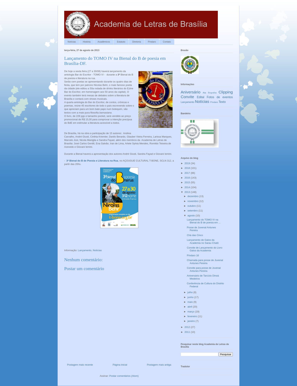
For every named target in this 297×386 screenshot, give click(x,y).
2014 (187, 187)
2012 (187, 327)
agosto (192, 215)
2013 (187, 192)
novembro (193, 201)
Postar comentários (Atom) (124, 375)
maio (191, 302)
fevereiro (193, 316)
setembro (193, 210)
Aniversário (190, 92)
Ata (204, 92)
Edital (200, 97)
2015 (187, 182)
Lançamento (84, 250)
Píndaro (152, 41)
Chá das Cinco (195, 235)
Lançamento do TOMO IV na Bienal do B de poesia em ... (203, 221)
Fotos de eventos (220, 97)
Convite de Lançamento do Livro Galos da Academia (204, 249)
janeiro (192, 321)
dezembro (193, 196)
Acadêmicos (104, 41)
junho (191, 297)
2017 (187, 173)
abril (190, 306)
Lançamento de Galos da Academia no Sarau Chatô (202, 241)
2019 (187, 163)
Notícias (72, 41)
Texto (222, 101)
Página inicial (120, 364)
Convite (187, 97)
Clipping (226, 92)
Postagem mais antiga (159, 364)
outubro (192, 205)
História (87, 41)
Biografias (212, 93)
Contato (167, 41)
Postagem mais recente (80, 364)
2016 (187, 177)
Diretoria (136, 41)
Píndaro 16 (193, 255)
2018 (187, 168)
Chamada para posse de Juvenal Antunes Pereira (205, 262)
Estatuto (121, 41)
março (191, 311)
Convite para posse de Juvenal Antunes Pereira (204, 269)
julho (190, 292)
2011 (187, 332)
